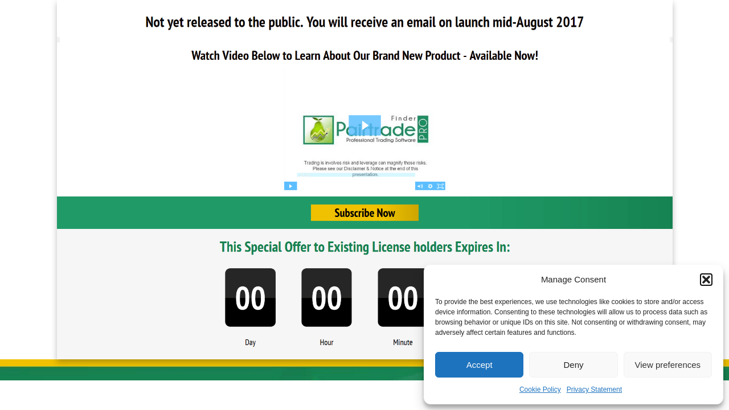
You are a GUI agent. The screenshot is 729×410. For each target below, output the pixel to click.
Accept (479, 365)
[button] (706, 279)
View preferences (668, 365)
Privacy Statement (594, 389)
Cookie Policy (540, 389)
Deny (573, 365)
